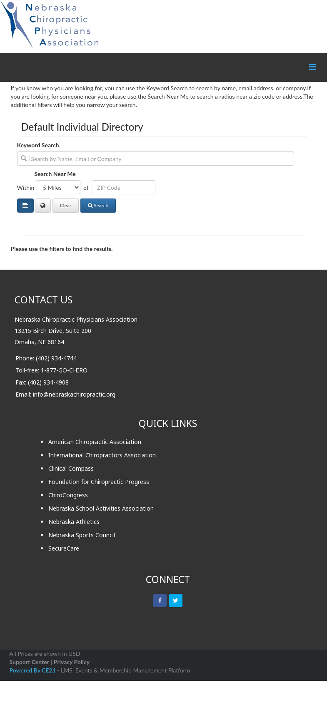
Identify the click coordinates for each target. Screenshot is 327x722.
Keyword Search (38, 145)
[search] (155, 158)
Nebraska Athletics (74, 522)
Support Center (29, 661)
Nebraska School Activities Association (101, 508)
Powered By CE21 (33, 670)
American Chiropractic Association (94, 442)
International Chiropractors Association (102, 455)
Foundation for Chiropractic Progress (98, 482)
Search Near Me (55, 173)
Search (98, 205)
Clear (66, 205)
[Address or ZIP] (123, 187)
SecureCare (63, 548)
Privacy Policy (72, 661)
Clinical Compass (71, 468)
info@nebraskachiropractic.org (74, 394)
